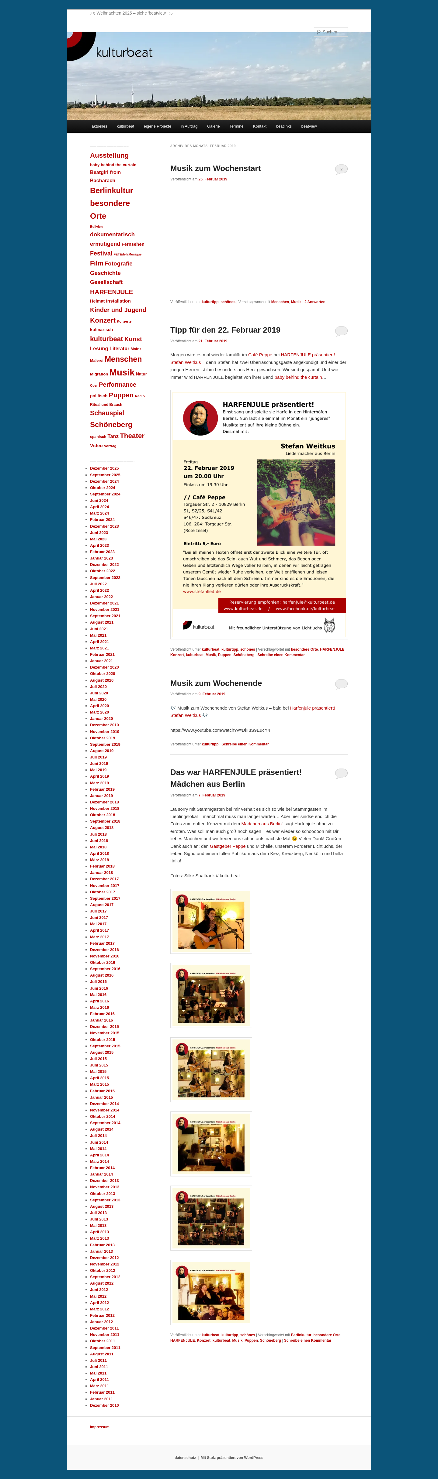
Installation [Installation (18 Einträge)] (118, 300)
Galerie (213, 126)
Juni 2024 (99, 500)
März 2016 (99, 1007)
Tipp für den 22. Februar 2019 (225, 329)
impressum (99, 1427)
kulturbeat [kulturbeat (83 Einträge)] (106, 339)
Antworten (314, 302)
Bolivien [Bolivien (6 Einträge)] (96, 226)
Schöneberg (243, 655)
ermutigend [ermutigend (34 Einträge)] (105, 244)
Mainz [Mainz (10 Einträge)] (135, 349)
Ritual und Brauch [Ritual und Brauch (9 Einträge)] (106, 404)
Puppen (224, 655)
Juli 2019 (98, 757)
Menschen (280, 302)
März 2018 (99, 860)
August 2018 (101, 827)
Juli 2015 (98, 1058)
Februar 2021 (102, 654)
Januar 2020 (101, 718)
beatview (309, 126)
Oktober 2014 (102, 1116)
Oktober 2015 (102, 1039)
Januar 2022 (101, 596)
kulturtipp (210, 302)
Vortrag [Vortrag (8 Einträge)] (110, 446)
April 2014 (99, 1155)
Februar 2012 (102, 1315)
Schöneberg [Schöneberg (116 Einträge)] (111, 424)
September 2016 (105, 969)
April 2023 (99, 545)
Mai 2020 (98, 699)
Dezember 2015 (104, 1026)
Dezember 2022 (104, 564)
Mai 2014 (98, 1148)
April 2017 (99, 930)
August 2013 (101, 1206)
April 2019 (99, 776)
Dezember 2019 (104, 725)
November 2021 (104, 609)
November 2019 (104, 731)
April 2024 (99, 507)
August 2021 (101, 622)
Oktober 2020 (102, 673)
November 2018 (104, 808)
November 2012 (104, 1264)
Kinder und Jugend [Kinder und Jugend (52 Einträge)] (118, 309)
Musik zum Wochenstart (215, 168)
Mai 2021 (98, 635)
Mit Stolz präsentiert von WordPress (232, 1458)
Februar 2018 (102, 866)
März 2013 (99, 1238)
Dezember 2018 (104, 802)
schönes (228, 302)
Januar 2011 (101, 1399)
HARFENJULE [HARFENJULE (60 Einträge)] (111, 291)
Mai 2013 (98, 1225)
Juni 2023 (99, 532)
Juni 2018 (99, 840)
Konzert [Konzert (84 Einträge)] (103, 320)
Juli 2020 (98, 686)
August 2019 (101, 750)
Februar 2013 (102, 1245)
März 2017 (99, 937)
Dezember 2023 (104, 526)
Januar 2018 (101, 872)
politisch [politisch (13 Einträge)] (98, 395)
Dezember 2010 (104, 1405)
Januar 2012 (101, 1322)
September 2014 (105, 1123)
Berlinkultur (301, 1335)
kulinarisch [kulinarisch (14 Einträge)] (101, 329)
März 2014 (99, 1161)
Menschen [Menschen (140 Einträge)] (123, 359)
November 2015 (104, 1033)
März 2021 (99, 648)
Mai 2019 (98, 770)
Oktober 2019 (102, 738)
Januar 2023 (101, 558)
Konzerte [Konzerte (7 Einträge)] (124, 321)
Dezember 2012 (104, 1257)
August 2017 (101, 904)
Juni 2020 (99, 693)
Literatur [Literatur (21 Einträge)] (119, 348)
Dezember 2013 (104, 1180)
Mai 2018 (98, 847)
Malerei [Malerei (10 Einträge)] (96, 360)
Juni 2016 (99, 988)
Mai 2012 (98, 1296)
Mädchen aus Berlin (261, 823)
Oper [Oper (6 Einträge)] (94, 385)
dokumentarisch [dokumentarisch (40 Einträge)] (112, 234)
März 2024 (99, 513)
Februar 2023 (102, 551)
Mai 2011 (98, 1373)
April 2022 (99, 590)
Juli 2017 (98, 911)
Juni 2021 (99, 629)
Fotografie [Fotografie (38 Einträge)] (119, 263)
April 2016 (99, 1001)
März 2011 (99, 1386)
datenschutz (185, 1458)
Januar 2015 (101, 1097)
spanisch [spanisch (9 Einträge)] (98, 437)
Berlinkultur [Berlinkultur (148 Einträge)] (111, 190)
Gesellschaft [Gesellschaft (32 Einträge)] (106, 282)
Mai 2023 (98, 539)
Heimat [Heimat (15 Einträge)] (97, 301)
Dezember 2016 (104, 949)
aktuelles (99, 126)
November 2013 (104, 1187)
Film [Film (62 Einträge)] (96, 263)
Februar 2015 (102, 1091)
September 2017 (105, 898)
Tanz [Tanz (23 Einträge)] (113, 436)
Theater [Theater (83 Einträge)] (132, 436)
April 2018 (99, 853)
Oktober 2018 (102, 815)
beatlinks (284, 126)
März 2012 (99, 1309)
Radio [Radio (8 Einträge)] (140, 396)
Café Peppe (260, 354)
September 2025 (105, 475)
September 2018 (105, 821)
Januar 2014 (101, 1174)
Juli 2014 (98, 1135)
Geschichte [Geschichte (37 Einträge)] (105, 273)
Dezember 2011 (104, 1328)
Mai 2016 (98, 994)
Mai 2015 (98, 1071)
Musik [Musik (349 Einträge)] (122, 372)
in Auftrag (189, 126)
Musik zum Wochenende (216, 683)
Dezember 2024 (104, 481)
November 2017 (104, 885)
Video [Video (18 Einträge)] (96, 445)
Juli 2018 (98, 834)
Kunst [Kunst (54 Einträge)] (133, 338)
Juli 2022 (98, 584)
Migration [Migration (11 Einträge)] (99, 374)
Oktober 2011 (102, 1341)
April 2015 (99, 1078)
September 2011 (105, 1347)
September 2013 (105, 1200)
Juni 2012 (99, 1289)
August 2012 (101, 1283)
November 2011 (104, 1334)
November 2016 (104, 956)
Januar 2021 (101, 661)
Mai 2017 (98, 924)
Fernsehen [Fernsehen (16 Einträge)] (133, 244)
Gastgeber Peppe (228, 846)
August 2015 (101, 1052)
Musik (296, 302)
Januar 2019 (101, 795)
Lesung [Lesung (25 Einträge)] (99, 348)
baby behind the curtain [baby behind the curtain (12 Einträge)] (113, 165)
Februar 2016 (102, 1014)
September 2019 (105, 744)
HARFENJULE (332, 649)
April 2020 (99, 706)
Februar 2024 (102, 519)
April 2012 (99, 1302)
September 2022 (105, 577)
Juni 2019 (99, 763)
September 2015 (105, 1046)
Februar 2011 (102, 1392)
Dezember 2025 (104, 468)
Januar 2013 (101, 1251)
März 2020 (99, 712)
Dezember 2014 (104, 1103)
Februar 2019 (102, 789)
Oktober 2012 (102, 1270)
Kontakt (259, 126)
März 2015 (99, 1084)
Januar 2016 (101, 1020)
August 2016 (101, 975)
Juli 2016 (98, 981)
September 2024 (105, 494)
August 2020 (101, 680)
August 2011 (101, 1354)
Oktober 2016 (102, 962)
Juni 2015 (99, 1065)
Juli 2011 (98, 1360)
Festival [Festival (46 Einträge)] (101, 253)
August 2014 (101, 1129)
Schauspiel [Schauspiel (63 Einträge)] (107, 413)
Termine (236, 126)
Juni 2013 (99, 1219)
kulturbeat (125, 126)
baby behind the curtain (298, 377)
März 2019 (99, 783)
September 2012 (105, 1277)
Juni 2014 (99, 1142)
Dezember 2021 (104, 603)
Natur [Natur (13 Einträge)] (141, 373)
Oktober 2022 (102, 571)
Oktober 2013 (102, 1193)
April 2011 (99, 1379)
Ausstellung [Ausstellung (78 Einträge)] (109, 155)
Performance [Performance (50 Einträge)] (117, 384)
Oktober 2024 (102, 487)
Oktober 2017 (102, 892)
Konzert (177, 655)
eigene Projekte (157, 126)
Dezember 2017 (104, 879)
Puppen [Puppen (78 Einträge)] (121, 395)
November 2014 (104, 1110)
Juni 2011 (99, 1366)
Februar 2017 (102, 943)
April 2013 (99, 1232)
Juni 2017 (99, 917)
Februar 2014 (102, 1168)
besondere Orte (304, 649)
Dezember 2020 (104, 667)
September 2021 (105, 616)
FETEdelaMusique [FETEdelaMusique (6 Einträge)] (128, 254)
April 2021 (99, 641)
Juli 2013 (98, 1212)
